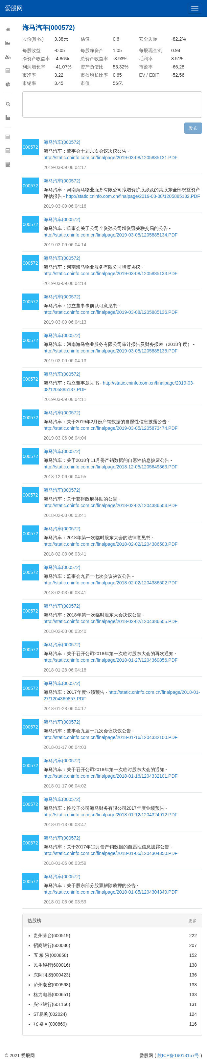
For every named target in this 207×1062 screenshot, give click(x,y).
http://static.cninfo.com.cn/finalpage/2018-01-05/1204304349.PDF (111, 892)
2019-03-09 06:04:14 (65, 244)
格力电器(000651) (52, 994)
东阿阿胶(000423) (52, 974)
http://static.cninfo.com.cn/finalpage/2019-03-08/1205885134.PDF (111, 234)
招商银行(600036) (52, 945)
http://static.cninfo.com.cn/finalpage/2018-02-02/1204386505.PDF (111, 621)
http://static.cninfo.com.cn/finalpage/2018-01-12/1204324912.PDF (111, 814)
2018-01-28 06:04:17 (65, 708)
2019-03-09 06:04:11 (65, 399)
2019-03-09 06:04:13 (65, 322)
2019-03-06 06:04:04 (65, 438)
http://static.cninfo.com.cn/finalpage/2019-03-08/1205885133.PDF (111, 273)
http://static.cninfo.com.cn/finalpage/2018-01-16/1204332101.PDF (111, 776)
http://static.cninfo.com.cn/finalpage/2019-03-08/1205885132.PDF (133, 196)
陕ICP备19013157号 (178, 1055)
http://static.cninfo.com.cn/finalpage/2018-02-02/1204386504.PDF (111, 505)
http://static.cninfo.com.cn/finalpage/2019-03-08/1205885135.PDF (111, 350)
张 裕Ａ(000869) (50, 1024)
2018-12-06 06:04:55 (65, 476)
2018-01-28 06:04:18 (65, 670)
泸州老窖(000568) (52, 984)
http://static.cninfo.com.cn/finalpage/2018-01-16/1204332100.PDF (111, 737)
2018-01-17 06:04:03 (65, 747)
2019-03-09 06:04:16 (65, 206)
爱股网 (14, 8)
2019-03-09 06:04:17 (65, 167)
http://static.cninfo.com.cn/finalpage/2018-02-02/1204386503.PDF (111, 544)
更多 (192, 920)
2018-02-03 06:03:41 (65, 515)
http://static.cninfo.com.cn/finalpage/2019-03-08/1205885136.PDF (111, 312)
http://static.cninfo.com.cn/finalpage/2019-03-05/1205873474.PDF (111, 428)
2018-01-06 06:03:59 (65, 863)
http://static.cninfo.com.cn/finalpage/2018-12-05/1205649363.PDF (111, 466)
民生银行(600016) (52, 965)
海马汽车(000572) (62, 142)
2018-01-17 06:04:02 (65, 785)
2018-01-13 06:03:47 (65, 824)
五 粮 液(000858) (51, 955)
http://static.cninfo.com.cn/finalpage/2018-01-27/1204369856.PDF (111, 660)
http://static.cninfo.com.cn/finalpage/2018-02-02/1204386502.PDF (111, 582)
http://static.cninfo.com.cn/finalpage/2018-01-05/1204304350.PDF (111, 853)
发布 (193, 128)
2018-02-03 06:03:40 (65, 631)
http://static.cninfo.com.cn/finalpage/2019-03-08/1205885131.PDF (111, 157)
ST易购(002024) (50, 1014)
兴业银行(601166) (52, 1004)
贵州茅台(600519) (52, 935)
